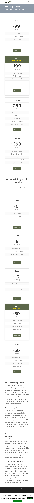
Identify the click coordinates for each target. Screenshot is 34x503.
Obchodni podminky (9, 493)
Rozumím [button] (30, 498)
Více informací (17, 500)
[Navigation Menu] (28, 2)
